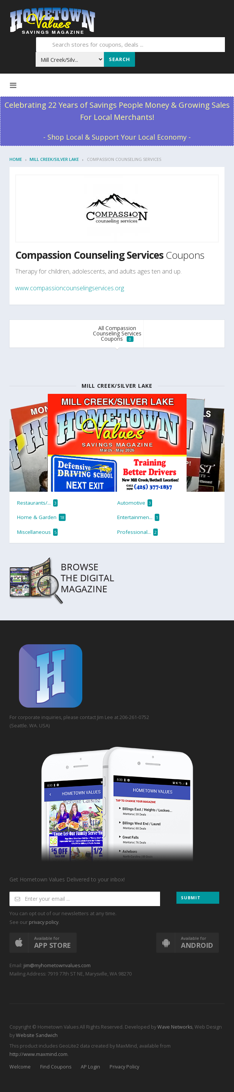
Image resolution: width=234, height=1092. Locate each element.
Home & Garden (41, 517)
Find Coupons (55, 1067)
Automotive (134, 503)
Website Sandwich (36, 1035)
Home (15, 159)
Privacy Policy (124, 1067)
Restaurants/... (37, 503)
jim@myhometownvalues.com (57, 965)
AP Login (90, 1067)
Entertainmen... (138, 517)
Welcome (20, 1067)
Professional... (137, 532)
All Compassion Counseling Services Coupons (117, 333)
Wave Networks (174, 1027)
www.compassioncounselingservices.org (69, 288)
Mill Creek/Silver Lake (54, 159)
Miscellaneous (37, 532)
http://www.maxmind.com (38, 1054)
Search (119, 59)
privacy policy (43, 922)
